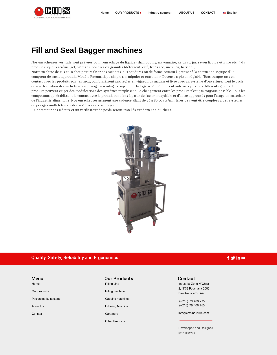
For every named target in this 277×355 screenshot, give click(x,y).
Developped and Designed (195, 328)
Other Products (115, 321)
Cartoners (111, 313)
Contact (37, 313)
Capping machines (117, 298)
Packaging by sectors (46, 298)
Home (36, 283)
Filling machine (115, 291)
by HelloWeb (186, 332)
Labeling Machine (116, 306)
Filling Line (112, 283)
